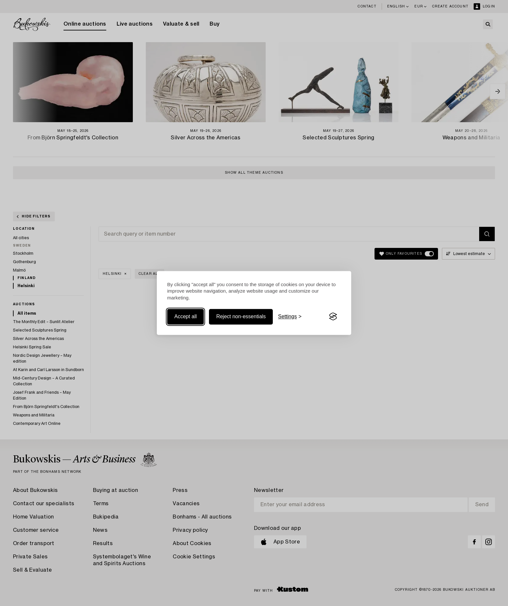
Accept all (185, 316)
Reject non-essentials (241, 316)
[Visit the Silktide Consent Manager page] (333, 316)
